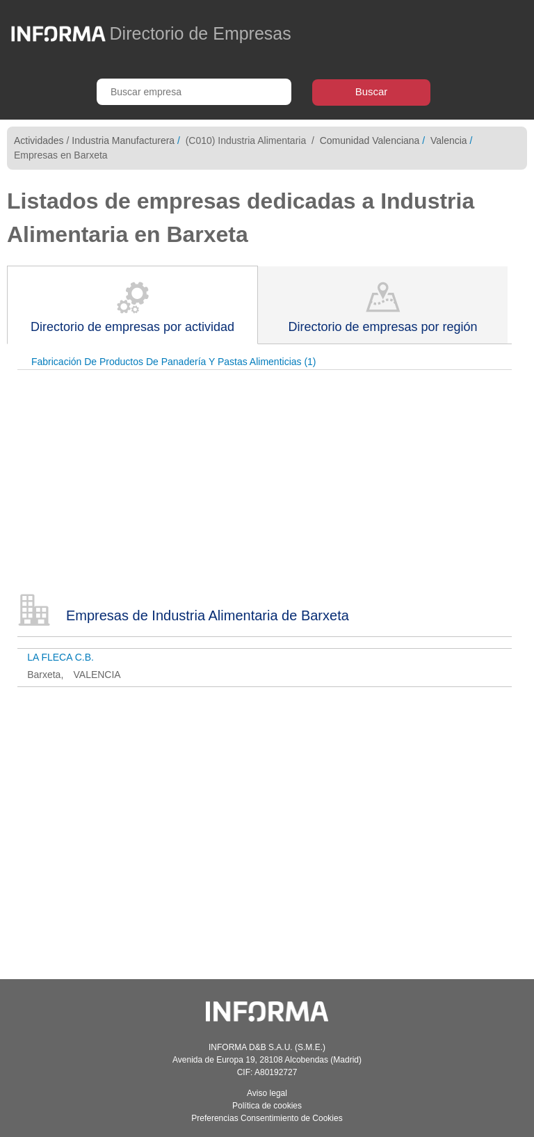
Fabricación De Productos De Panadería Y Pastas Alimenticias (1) (173, 361)
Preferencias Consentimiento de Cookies (266, 1118)
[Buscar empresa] (194, 92)
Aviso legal (267, 1093)
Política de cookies (267, 1106)
